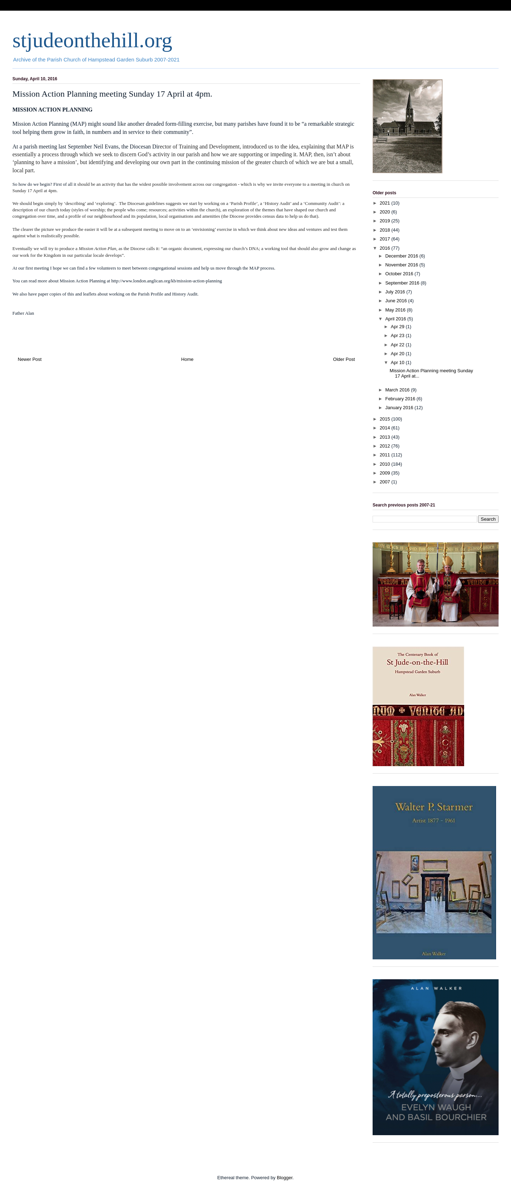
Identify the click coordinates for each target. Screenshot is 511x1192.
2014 (385, 427)
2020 (385, 212)
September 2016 (403, 283)
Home (187, 359)
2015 (385, 419)
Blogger (284, 1177)
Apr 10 (398, 362)
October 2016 (399, 273)
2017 (385, 239)
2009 (385, 473)
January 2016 (399, 407)
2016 (385, 248)
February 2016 (401, 398)
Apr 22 (398, 344)
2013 (385, 437)
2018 (385, 230)
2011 (385, 454)
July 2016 (395, 291)
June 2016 (396, 300)
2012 (385, 446)
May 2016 (396, 310)
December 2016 (402, 256)
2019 (385, 220)
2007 (385, 481)
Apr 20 (398, 353)
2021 (385, 203)
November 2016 (402, 264)
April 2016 (396, 318)
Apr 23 (398, 335)
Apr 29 (398, 326)
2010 (385, 464)
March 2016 (398, 389)
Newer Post (30, 359)
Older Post (344, 359)
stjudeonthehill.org (92, 40)
